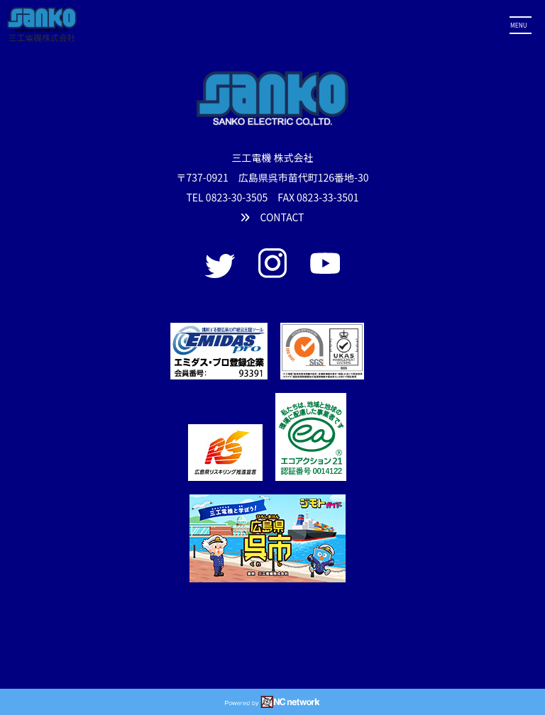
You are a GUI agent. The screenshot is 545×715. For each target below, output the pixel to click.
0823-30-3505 (237, 197)
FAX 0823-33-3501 (317, 197)
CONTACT (272, 217)
